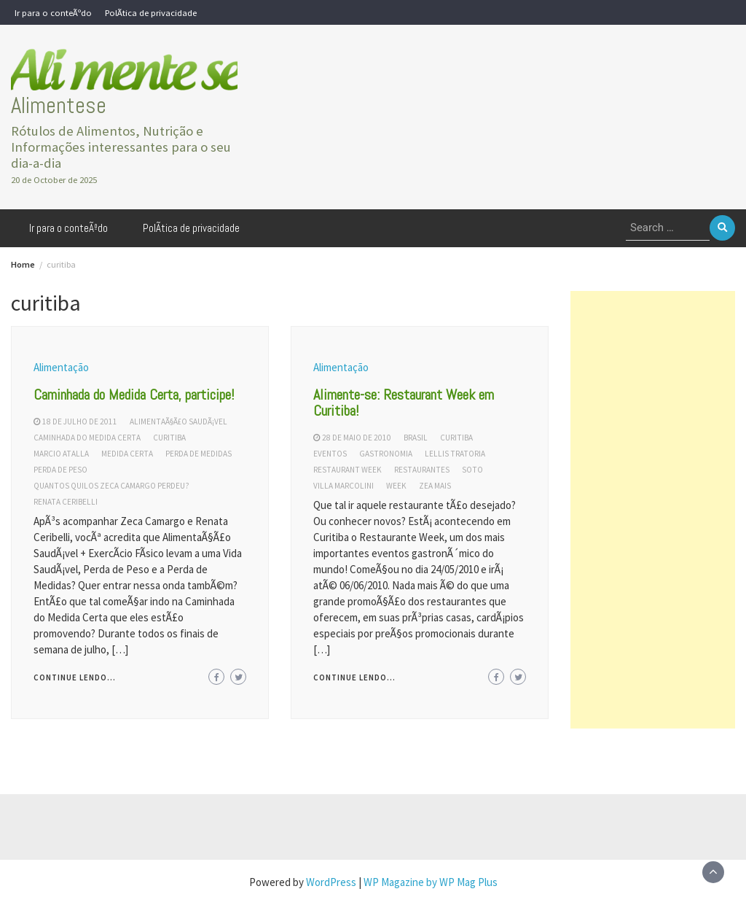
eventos (330, 453)
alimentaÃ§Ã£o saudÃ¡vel (178, 421)
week (396, 486)
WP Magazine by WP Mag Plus (431, 882)
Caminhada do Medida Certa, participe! (134, 394)
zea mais (435, 486)
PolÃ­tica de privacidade (151, 12)
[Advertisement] (652, 510)
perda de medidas (198, 453)
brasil (416, 437)
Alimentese (58, 105)
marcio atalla (61, 453)
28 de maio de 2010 (356, 437)
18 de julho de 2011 (79, 421)
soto (472, 470)
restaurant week (347, 470)
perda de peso (60, 470)
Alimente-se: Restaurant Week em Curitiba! (403, 402)
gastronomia (385, 453)
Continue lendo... (75, 677)
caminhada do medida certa (87, 437)
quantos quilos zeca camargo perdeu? (111, 486)
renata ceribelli (66, 502)
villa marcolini (343, 486)
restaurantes (421, 470)
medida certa (127, 453)
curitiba (169, 437)
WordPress (331, 882)
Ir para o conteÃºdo (53, 12)
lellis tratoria (455, 453)
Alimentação (61, 367)
